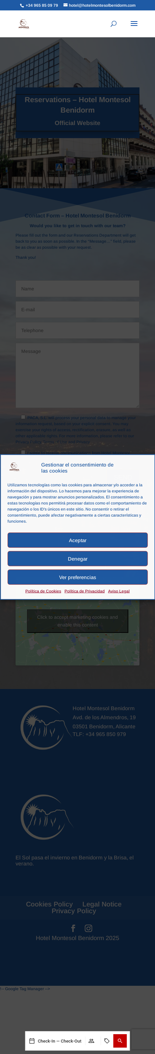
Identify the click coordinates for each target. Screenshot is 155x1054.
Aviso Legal (119, 591)
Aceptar (77, 540)
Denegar (77, 558)
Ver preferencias (77, 577)
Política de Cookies (43, 591)
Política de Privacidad (84, 591)
